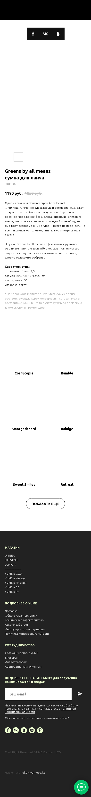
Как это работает (16, 624)
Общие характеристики (21, 615)
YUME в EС (12, 587)
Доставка (11, 610)
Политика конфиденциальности (27, 633)
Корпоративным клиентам (23, 666)
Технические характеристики (24, 619)
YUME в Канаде (15, 578)
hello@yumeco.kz (33, 772)
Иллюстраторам (16, 661)
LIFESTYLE (11, 559)
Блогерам (11, 657)
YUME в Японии (15, 582)
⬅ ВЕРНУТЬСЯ (45, 10)
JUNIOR (10, 564)
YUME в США (13, 573)
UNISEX (10, 555)
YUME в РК (12, 591)
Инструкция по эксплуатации (25, 629)
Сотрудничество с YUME (21, 652)
